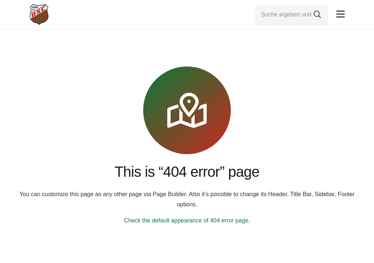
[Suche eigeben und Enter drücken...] (291, 14)
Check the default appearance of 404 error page (186, 220)
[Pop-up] (340, 14)
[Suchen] (317, 14)
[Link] (39, 15)
